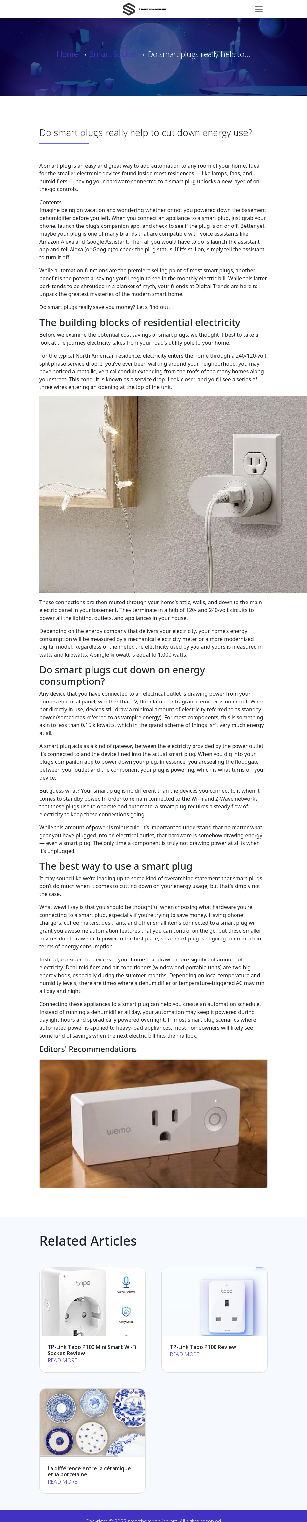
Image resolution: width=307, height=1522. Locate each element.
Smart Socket (113, 54)
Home (67, 54)
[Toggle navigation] (259, 9)
